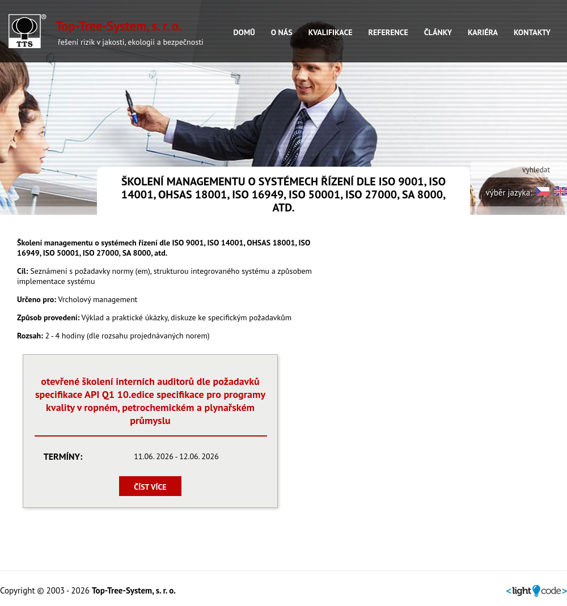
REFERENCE (388, 32)
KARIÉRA (483, 32)
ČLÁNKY (438, 32)
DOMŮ (244, 32)
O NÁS (282, 32)
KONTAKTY (532, 32)
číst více (150, 487)
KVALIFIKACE (330, 32)
